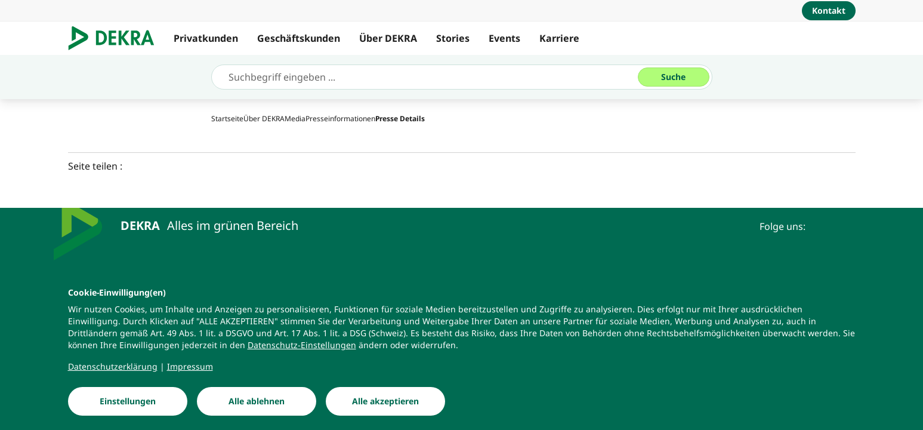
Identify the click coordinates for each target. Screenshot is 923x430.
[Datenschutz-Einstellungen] (302, 348)
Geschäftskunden (298, 38)
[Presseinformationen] (340, 118)
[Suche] (673, 77)
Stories (453, 38)
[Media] (295, 118)
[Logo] (116, 38)
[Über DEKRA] (264, 118)
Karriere (559, 38)
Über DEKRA (388, 38)
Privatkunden (206, 38)
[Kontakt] (829, 10)
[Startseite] (227, 118)
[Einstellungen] (127, 403)
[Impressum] (190, 369)
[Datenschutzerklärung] (113, 369)
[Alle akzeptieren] (385, 403)
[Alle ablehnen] (256, 403)
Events (504, 38)
